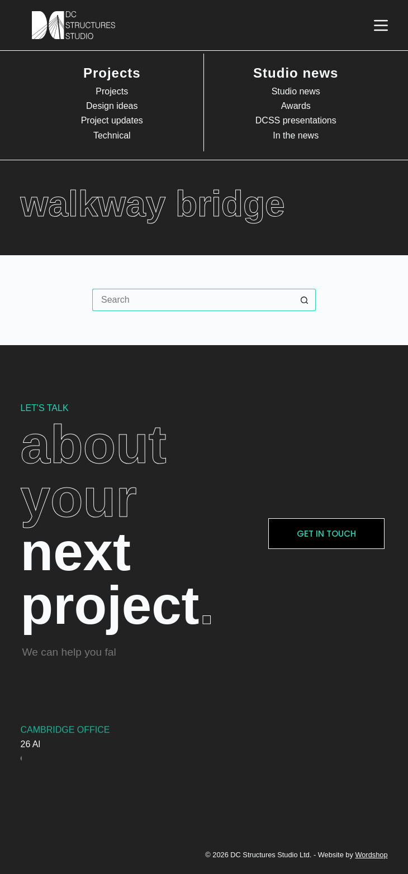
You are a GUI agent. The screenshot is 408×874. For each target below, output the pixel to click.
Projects (112, 91)
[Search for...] (192, 300)
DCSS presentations (295, 120)
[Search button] (304, 300)
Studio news (296, 91)
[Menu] (381, 25)
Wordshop (371, 855)
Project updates (112, 120)
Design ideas (112, 106)
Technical (112, 135)
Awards (296, 106)
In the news (296, 135)
